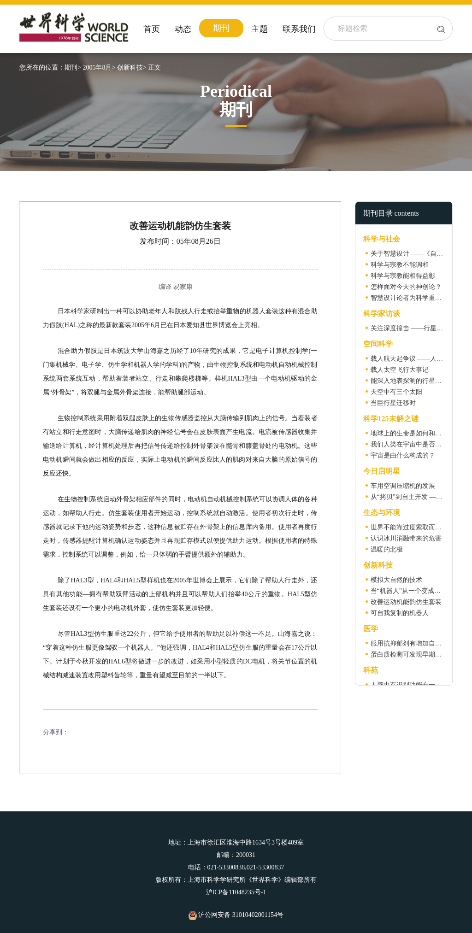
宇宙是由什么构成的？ (403, 455)
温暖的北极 (387, 549)
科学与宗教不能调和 (400, 264)
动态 (183, 29)
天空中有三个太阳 (396, 391)
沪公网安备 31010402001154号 (236, 914)
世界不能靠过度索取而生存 (409, 527)
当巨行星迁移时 (393, 402)
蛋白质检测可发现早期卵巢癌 (412, 654)
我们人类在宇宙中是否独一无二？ (419, 444)
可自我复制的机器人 (400, 613)
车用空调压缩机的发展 (403, 485)
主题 (259, 29)
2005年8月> (99, 67)
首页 (151, 29)
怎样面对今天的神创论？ (406, 286)
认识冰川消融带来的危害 (406, 538)
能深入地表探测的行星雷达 (409, 380)
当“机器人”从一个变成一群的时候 (418, 590)
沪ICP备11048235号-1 (236, 892)
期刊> (73, 67)
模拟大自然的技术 (396, 579)
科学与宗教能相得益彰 (403, 275)
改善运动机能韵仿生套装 (406, 602)
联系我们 (299, 29)
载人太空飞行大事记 (400, 369)
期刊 (221, 28)
